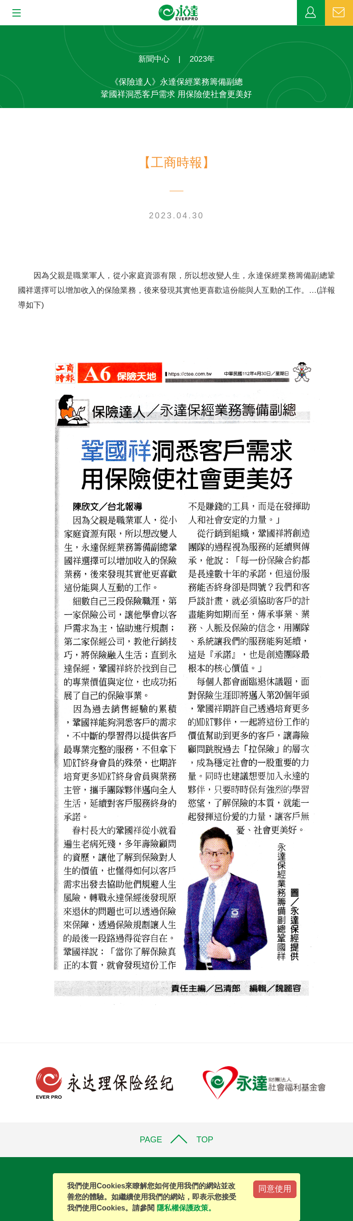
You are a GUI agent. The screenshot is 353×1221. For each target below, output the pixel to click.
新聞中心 (154, 59)
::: (3, 30)
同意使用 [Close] (274, 1188)
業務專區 (311, 13)
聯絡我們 (339, 13)
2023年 (202, 59)
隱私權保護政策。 (186, 1208)
